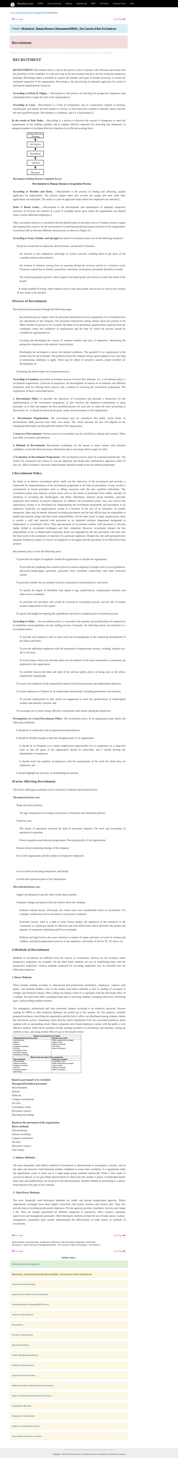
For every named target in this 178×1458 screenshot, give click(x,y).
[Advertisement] (150, 53)
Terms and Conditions (84, 1450)
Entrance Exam (119, 3)
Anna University (54, 3)
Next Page (120, 19)
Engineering (81, 3)
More (132, 3)
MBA (93, 3)
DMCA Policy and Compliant (102, 1450)
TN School (104, 3)
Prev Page (17, 19)
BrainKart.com (25, 3)
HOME (40, 3)
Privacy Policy (70, 1450)
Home (12, 13)
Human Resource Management (31, 13)
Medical (68, 3)
